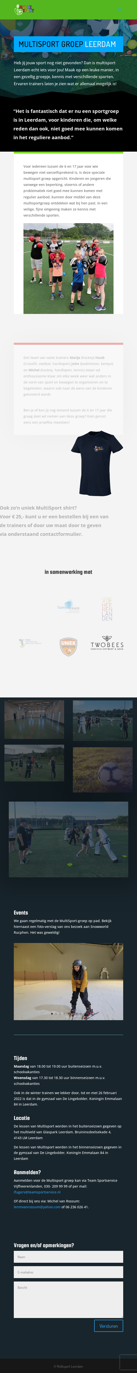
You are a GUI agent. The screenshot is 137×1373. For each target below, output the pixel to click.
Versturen (108, 1326)
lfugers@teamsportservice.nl (37, 1192)
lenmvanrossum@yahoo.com (37, 1207)
